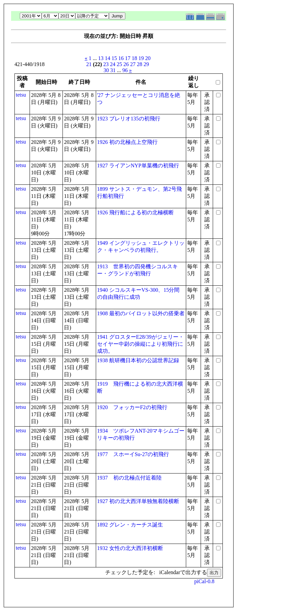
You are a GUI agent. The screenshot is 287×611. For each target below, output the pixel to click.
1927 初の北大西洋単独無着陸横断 (138, 501)
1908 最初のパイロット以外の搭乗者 (140, 313)
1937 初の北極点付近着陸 (129, 478)
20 (148, 58)
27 (132, 64)
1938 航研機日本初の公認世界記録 (138, 360)
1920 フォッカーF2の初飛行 (132, 407)
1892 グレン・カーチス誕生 (130, 524)
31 (113, 70)
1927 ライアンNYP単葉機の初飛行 (138, 165)
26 (126, 64)
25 (119, 64)
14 (107, 58)
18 (134, 58)
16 (121, 58)
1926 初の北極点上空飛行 (127, 142)
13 (101, 58)
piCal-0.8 (204, 581)
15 (114, 58)
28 (139, 64)
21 (89, 64)
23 (106, 64)
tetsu (21, 95)
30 (106, 70)
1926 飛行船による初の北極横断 (135, 212)
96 (125, 70)
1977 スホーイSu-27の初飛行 (133, 454)
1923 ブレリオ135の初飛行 (128, 118)
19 (141, 58)
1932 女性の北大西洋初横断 (130, 548)
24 (112, 64)
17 (127, 58)
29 (146, 64)
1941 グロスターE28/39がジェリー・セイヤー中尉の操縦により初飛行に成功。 (140, 344)
